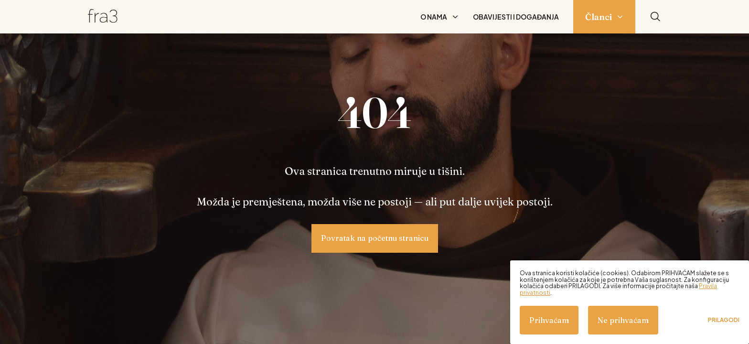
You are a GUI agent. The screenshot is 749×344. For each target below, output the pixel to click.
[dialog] (629, 302)
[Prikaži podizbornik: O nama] (455, 16)
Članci (598, 16)
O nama (433, 16)
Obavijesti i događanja (516, 16)
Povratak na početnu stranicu (374, 238)
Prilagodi (723, 320)
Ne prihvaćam (623, 320)
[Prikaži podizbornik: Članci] (620, 16)
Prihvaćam (549, 320)
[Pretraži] (655, 17)
